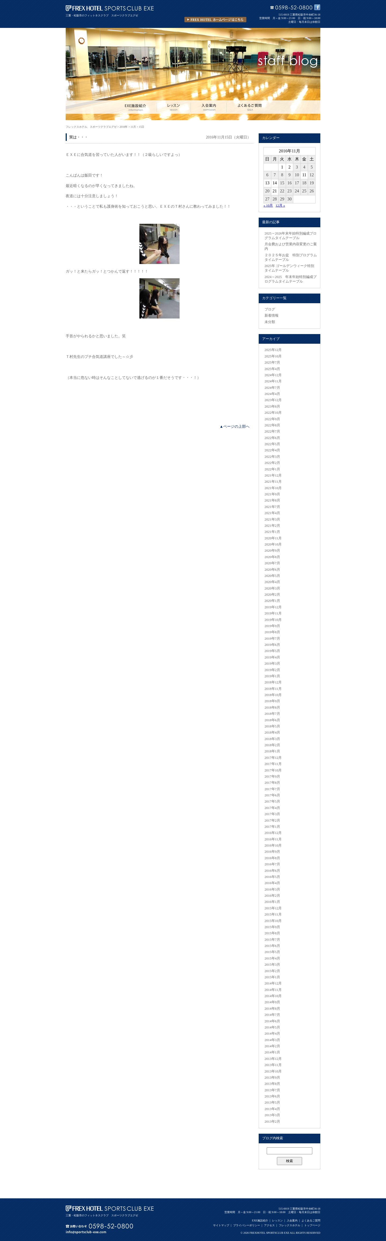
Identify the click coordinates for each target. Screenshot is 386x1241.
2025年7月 (272, 362)
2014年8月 (272, 1009)
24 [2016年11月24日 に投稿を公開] (297, 191)
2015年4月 (272, 958)
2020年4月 (272, 582)
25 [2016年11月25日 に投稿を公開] (304, 191)
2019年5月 (272, 651)
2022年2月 (272, 463)
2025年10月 (273, 356)
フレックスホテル (289, 1225)
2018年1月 (272, 751)
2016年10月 (273, 845)
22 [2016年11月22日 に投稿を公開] (282, 191)
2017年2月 (272, 820)
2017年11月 (273, 764)
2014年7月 (272, 1015)
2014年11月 (273, 990)
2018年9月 (272, 701)
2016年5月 (272, 877)
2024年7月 (272, 388)
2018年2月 (272, 745)
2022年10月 (273, 413)
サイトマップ (221, 1225)
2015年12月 (273, 908)
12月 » (280, 205)
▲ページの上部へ (235, 426)
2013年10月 (273, 1071)
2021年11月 (273, 482)
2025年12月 (273, 350)
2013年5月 (272, 1102)
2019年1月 (272, 676)
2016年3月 (272, 889)
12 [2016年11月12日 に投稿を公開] (312, 175)
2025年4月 (272, 369)
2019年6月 (272, 645)
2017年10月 (273, 770)
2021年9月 (272, 494)
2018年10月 (273, 695)
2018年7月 (272, 714)
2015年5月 (272, 952)
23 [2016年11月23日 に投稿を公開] (289, 191)
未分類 (270, 322)
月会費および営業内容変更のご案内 (291, 246)
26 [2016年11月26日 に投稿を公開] (312, 191)
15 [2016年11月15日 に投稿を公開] (282, 183)
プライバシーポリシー (246, 1225)
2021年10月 (273, 488)
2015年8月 (272, 933)
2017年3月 (272, 814)
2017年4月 (272, 808)
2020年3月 (272, 588)
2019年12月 (273, 607)
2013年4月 (272, 1109)
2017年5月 (272, 801)
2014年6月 (272, 1021)
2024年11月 (273, 381)
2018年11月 (273, 689)
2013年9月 (272, 1077)
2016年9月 (272, 852)
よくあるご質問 (311, 1220)
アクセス (269, 1225)
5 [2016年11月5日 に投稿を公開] (312, 167)
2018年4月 (272, 732)
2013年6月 (272, 1096)
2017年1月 (272, 827)
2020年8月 (272, 557)
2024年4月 (272, 394)
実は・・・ (78, 137)
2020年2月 (272, 594)
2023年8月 (272, 406)
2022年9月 (272, 419)
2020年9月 (272, 550)
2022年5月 (272, 444)
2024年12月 (273, 375)
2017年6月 (272, 795)
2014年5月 (272, 1027)
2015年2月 (272, 971)
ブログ (270, 309)
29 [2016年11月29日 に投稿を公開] (282, 199)
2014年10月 (273, 996)
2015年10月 (273, 921)
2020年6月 (272, 570)
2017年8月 (272, 783)
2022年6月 (272, 438)
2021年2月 (272, 526)
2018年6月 (272, 720)
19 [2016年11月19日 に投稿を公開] (312, 183)
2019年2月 (272, 670)
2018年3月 (272, 739)
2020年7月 (272, 563)
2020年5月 (272, 576)
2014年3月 (272, 1040)
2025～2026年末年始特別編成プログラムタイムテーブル (291, 236)
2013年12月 (273, 1059)
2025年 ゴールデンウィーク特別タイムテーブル (289, 268)
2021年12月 (273, 475)
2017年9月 (272, 776)
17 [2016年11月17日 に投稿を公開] (297, 183)
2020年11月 (273, 538)
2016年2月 (272, 896)
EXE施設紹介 (260, 1220)
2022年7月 (272, 431)
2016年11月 (273, 839)
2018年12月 (273, 682)
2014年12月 (273, 983)
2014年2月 (272, 1046)
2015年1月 (272, 977)
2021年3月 (272, 519)
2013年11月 (273, 1065)
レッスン (277, 1220)
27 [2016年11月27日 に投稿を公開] (267, 199)
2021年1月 (272, 532)
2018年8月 (272, 707)
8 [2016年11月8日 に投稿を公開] (282, 175)
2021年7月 (272, 507)
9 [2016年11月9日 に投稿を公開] (289, 175)
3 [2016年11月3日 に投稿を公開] (297, 167)
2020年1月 (272, 601)
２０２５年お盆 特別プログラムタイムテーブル (291, 257)
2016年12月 (273, 833)
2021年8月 (272, 500)
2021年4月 (272, 513)
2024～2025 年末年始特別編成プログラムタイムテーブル (291, 279)
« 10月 (268, 205)
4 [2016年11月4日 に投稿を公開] (304, 167)
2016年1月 (272, 902)
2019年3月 (272, 663)
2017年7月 (272, 789)
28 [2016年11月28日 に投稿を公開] (275, 199)
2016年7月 (272, 864)
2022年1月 (272, 469)
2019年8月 (272, 632)
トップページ (312, 1225)
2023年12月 (273, 400)
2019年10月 (273, 620)
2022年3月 (272, 457)
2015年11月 (273, 914)
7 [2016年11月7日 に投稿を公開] (275, 175)
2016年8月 (272, 858)
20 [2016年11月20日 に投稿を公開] (267, 191)
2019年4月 (272, 657)
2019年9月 (272, 626)
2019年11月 (273, 613)
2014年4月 (272, 1033)
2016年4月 (272, 883)
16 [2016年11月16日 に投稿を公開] (289, 183)
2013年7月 (272, 1090)
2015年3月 (272, 965)
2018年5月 (272, 726)
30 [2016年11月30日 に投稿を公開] (289, 199)
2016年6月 (272, 871)
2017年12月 (273, 758)
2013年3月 (272, 1115)
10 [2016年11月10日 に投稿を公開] (297, 175)
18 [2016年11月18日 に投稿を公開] (304, 183)
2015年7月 (272, 940)
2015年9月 (272, 927)
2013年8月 (272, 1084)
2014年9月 (272, 1002)
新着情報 (272, 315)
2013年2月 (272, 1121)
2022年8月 (272, 425)
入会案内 (292, 1220)
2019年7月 (272, 638)
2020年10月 (273, 544)
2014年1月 (272, 1052)
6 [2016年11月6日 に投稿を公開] (267, 175)
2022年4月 (272, 450)
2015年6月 (272, 946)
